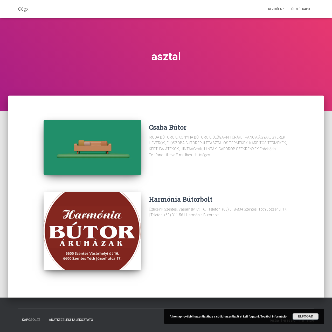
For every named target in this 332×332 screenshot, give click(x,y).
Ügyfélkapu (300, 9)
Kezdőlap (275, 9)
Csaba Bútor (167, 127)
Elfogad (305, 316)
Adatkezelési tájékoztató (71, 320)
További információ (273, 316)
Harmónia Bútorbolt (180, 199)
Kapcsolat (31, 320)
